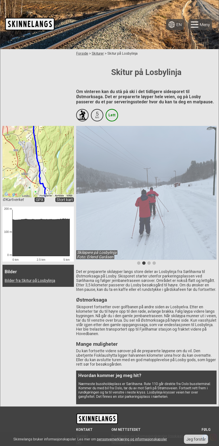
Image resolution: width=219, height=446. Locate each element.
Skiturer (98, 53)
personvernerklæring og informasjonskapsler (132, 439)
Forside (82, 53)
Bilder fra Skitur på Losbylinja (30, 280)
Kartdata (59, 195)
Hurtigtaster (46, 195)
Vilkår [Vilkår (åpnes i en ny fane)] (70, 195)
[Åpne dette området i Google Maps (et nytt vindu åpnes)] (11, 194)
